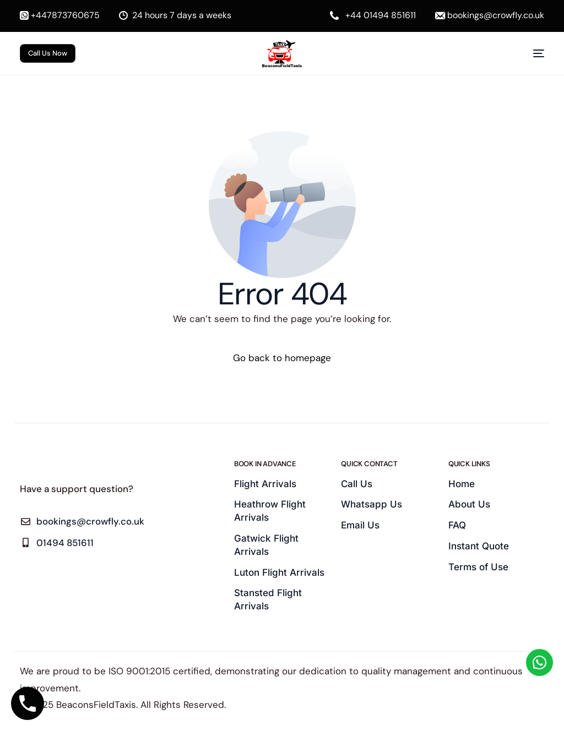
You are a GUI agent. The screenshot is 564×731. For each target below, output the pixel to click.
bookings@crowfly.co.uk (495, 15)
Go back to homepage (282, 358)
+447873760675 (65, 15)
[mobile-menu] (530, 53)
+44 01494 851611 (380, 15)
